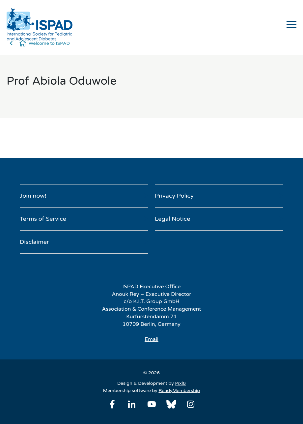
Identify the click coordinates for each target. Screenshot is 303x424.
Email (151, 339)
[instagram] (190, 404)
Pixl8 (180, 383)
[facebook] (112, 404)
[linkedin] (131, 404)
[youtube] (151, 404)
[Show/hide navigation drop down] (291, 24)
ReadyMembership (179, 390)
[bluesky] (171, 404)
